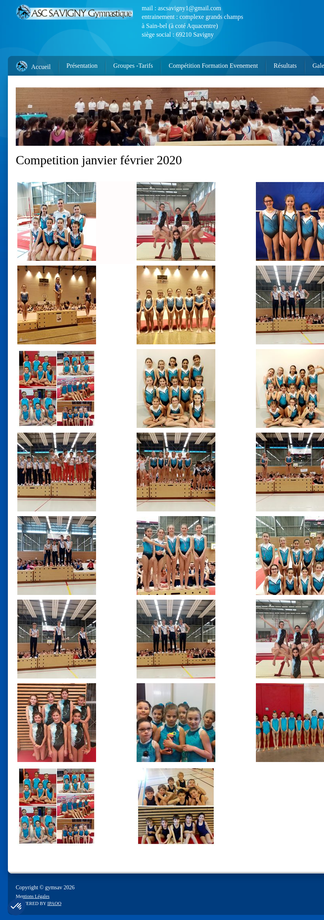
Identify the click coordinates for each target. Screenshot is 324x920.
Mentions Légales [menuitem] (33, 896)
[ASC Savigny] (75, 14)
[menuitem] (29, 64)
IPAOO (54, 903)
